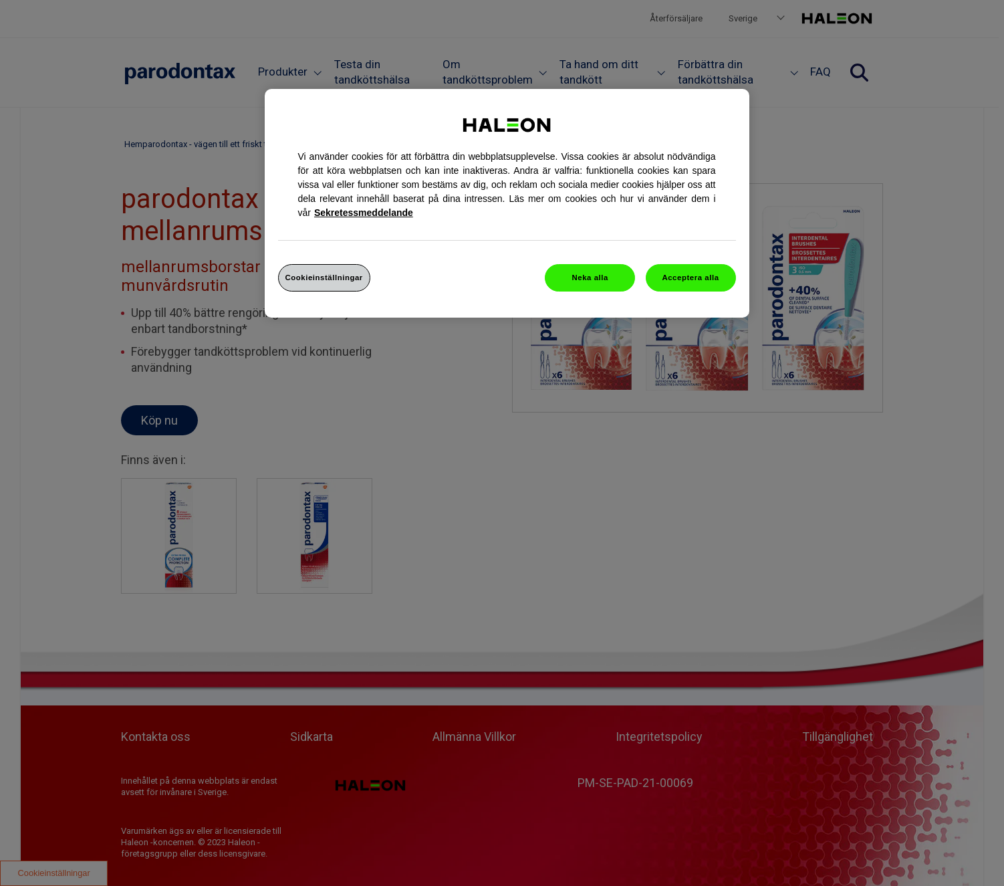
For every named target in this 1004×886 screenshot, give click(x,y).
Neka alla (590, 277)
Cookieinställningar (324, 277)
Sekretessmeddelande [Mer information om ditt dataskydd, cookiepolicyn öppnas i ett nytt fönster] (363, 212)
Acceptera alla (690, 277)
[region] (507, 203)
